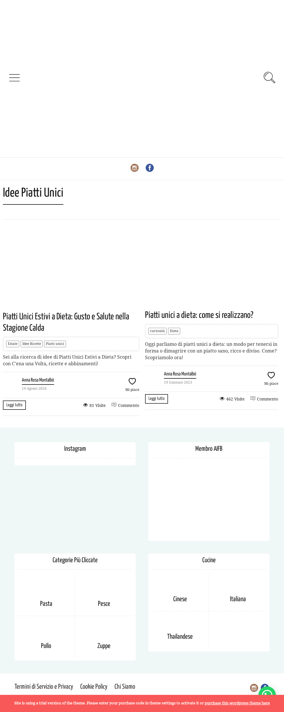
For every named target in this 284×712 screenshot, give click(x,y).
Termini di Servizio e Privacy (44, 686)
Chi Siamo (125, 686)
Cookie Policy (94, 686)
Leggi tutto (14, 405)
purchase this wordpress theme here (237, 703)
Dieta (174, 331)
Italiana (238, 599)
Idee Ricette (31, 344)
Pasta (46, 604)
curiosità (157, 331)
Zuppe (103, 646)
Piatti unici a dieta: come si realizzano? (199, 315)
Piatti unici (55, 344)
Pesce (104, 604)
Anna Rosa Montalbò (38, 380)
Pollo (46, 646)
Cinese (180, 599)
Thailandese (180, 636)
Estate (12, 344)
